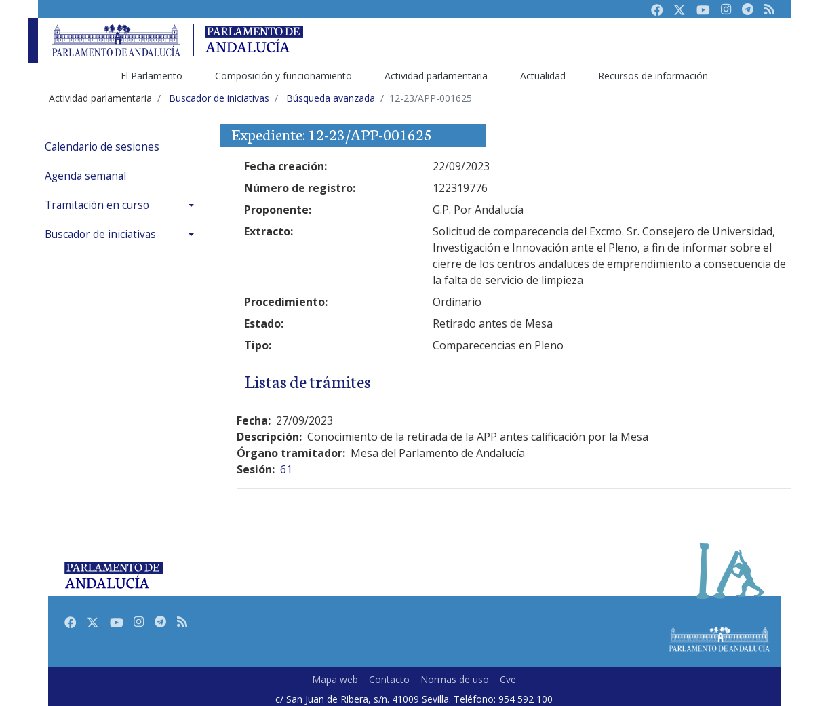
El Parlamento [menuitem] (151, 75)
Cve (508, 679)
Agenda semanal (85, 176)
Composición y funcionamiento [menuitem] (283, 75)
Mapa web (335, 679)
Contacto (389, 679)
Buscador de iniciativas (100, 234)
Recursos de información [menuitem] (653, 75)
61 (286, 469)
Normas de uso (454, 679)
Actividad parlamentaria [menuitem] (436, 75)
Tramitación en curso (97, 205)
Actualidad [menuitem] (543, 75)
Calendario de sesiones (102, 147)
